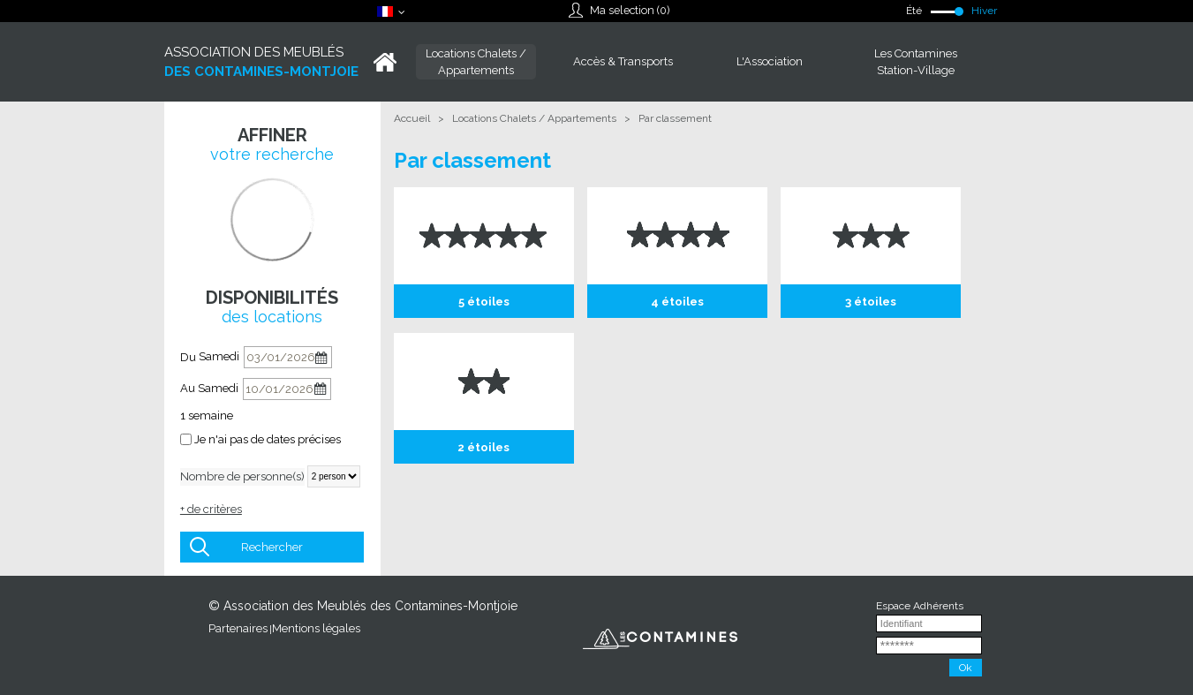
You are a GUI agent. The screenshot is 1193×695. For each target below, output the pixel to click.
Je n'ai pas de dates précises (267, 439)
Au (187, 388)
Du (188, 357)
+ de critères (211, 509)
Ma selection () (629, 10)
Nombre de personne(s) (242, 476)
